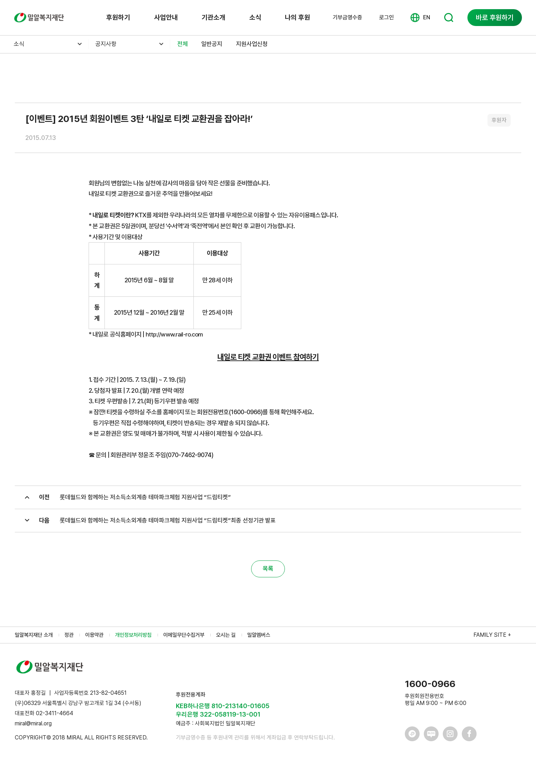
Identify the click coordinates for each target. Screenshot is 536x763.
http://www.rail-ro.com (176, 334)
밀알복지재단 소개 (35, 637)
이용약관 (98, 637)
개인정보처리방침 (139, 637)
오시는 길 (237, 637)
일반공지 (214, 44)
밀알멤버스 (272, 637)
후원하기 (118, 17)
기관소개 (213, 17)
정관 (72, 637)
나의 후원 (297, 17)
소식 (255, 17)
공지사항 (107, 44)
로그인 (386, 17)
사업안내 (166, 17)
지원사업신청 (256, 44)
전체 (183, 44)
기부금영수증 (347, 17)
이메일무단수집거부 (193, 637)
